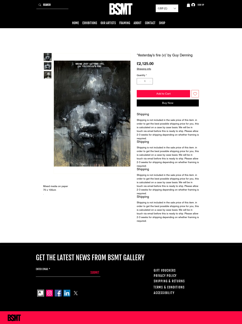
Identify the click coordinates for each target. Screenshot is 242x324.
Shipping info (144, 68)
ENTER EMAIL (42, 269)
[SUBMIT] (90, 272)
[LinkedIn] (66, 293)
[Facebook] (58, 293)
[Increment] (150, 81)
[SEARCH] (52, 5)
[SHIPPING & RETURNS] (173, 281)
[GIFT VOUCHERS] (173, 270)
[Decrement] (139, 81)
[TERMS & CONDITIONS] (174, 287)
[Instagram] (49, 293)
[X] (75, 293)
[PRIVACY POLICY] (173, 275)
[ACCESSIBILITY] (174, 292)
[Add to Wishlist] (195, 93)
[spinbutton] (144, 81)
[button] (188, 5)
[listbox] (167, 8)
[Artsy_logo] (40, 293)
